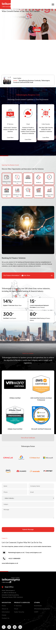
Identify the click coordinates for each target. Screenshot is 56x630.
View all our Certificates (28, 437)
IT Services (18, 605)
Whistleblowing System (42, 609)
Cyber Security (19, 612)
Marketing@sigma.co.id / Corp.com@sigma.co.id (24, 552)
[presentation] (28, 522)
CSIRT (36, 612)
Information (6, 612)
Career (4, 615)
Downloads (38, 605)
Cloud (16, 609)
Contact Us (5, 618)
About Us (5, 609)
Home (4, 605)
